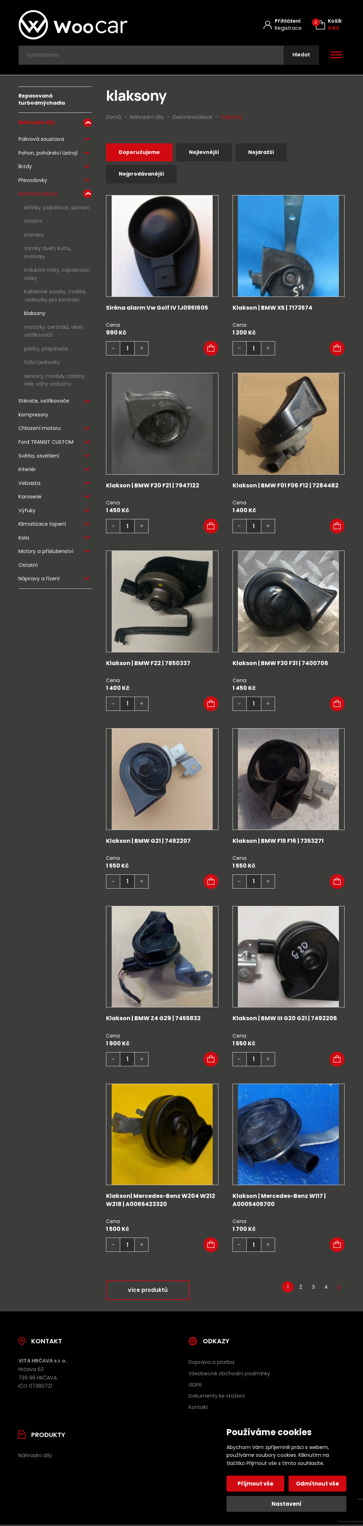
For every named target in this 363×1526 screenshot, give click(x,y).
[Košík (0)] (329, 24)
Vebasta (29, 483)
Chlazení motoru (39, 428)
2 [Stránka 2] (300, 1288)
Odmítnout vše (317, 1483)
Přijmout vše (256, 1483)
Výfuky (26, 511)
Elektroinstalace (38, 194)
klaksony (34, 313)
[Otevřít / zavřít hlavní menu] (336, 55)
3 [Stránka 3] (313, 1288)
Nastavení (287, 1504)
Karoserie (29, 497)
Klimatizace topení (42, 524)
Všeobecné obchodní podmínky (229, 1374)
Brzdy (25, 167)
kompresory (33, 415)
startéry (34, 235)
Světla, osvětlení (38, 456)
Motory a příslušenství (45, 551)
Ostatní (28, 565)
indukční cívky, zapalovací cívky (57, 274)
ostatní (33, 221)
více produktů (148, 1291)
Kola (23, 538)
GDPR (195, 1386)
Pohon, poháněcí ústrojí (48, 153)
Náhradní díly (36, 123)
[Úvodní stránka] (91, 25)
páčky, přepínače (46, 349)
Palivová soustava (41, 139)
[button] (210, 349)
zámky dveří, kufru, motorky (47, 253)
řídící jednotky (42, 362)
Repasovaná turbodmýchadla (41, 100)
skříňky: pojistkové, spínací (57, 208)
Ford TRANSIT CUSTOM (45, 442)
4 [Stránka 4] (326, 1288)
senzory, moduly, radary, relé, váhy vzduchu (54, 380)
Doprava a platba (211, 1363)
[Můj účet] (283, 24)
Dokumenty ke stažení (217, 1397)
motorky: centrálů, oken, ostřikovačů (54, 331)
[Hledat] (301, 55)
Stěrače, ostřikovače (43, 401)
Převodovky (32, 180)
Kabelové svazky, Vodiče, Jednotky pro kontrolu (55, 296)
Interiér (27, 470)
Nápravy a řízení (39, 579)
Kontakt (198, 1408)
